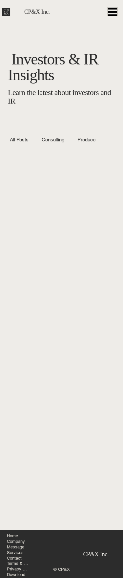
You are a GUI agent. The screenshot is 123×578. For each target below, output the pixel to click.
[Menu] (112, 8)
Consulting (53, 139)
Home (12, 535)
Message (15, 546)
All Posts (19, 139)
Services (15, 552)
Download (16, 574)
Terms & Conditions (18, 563)
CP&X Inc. (37, 8)
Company (16, 541)
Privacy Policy (18, 568)
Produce (86, 139)
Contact (14, 558)
